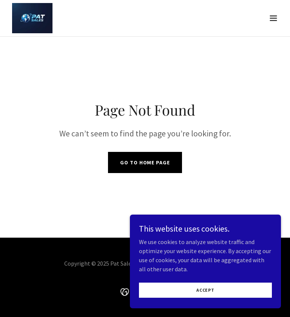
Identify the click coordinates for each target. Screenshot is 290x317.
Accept (205, 290)
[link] (32, 18)
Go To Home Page (145, 162)
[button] (273, 18)
